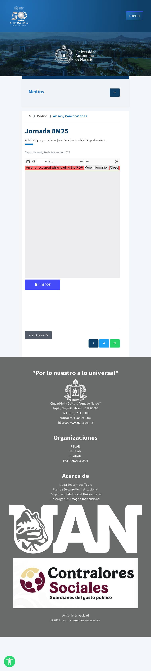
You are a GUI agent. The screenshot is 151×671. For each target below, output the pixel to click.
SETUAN (75, 451)
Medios (36, 91)
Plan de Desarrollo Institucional (75, 489)
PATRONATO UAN (75, 461)
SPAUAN (75, 456)
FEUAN (75, 446)
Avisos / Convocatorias (70, 116)
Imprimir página (38, 335)
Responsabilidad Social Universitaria (75, 494)
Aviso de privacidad (75, 615)
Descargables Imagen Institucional (75, 499)
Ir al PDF (43, 285)
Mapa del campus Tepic (75, 485)
